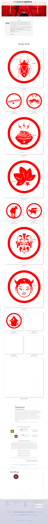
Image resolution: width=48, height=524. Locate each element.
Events (25, 504)
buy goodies (26, 4)
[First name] (38, 504)
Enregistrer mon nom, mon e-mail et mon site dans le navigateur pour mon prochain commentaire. (24, 457)
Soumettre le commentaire (31, 460)
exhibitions (18, 4)
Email (36, 506)
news (30, 4)
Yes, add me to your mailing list (24, 458)
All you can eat (17, 421)
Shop (25, 502)
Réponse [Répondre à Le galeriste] (34, 435)
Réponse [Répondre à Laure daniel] (34, 430)
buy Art (23, 4)
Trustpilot (24, 495)
